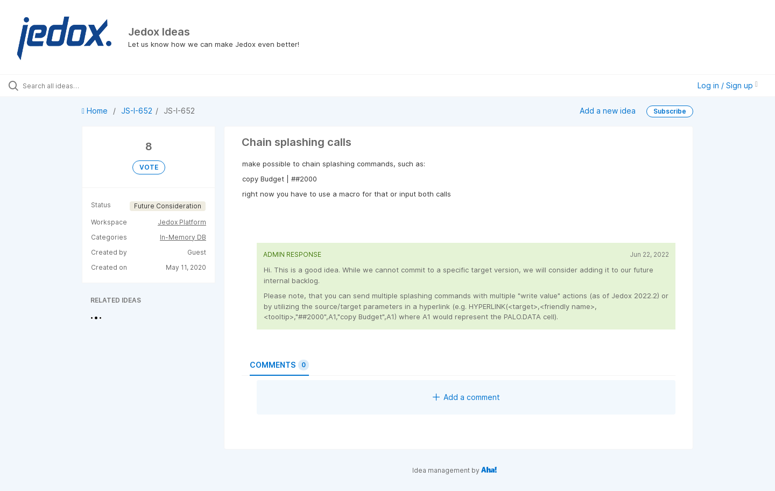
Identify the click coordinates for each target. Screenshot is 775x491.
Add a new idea (608, 110)
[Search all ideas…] (91, 85)
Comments (279, 365)
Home (96, 110)
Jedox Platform (182, 222)
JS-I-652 (136, 110)
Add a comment (466, 397)
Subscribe (669, 111)
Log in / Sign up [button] (728, 85)
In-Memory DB (183, 237)
